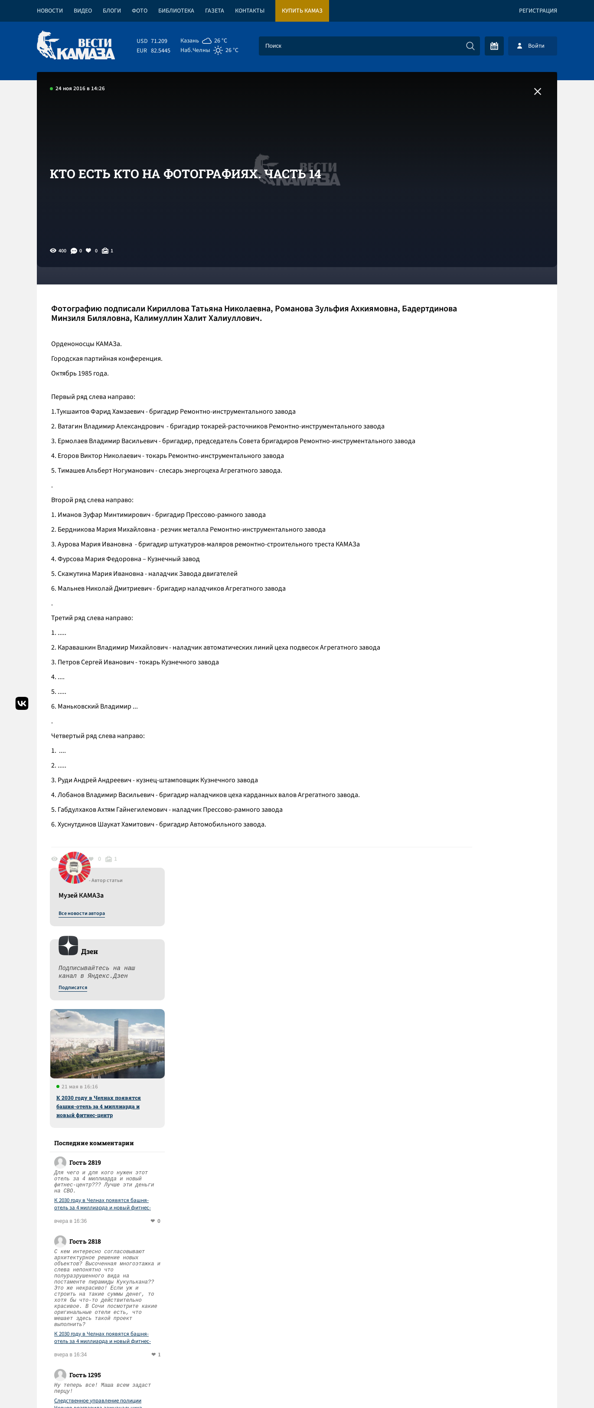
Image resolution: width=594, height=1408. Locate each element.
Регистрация (538, 11)
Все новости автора (461, 295)
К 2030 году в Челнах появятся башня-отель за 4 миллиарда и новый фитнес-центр (478, 488)
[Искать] (470, 46)
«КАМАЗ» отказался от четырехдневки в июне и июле (133, 1084)
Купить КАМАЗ (302, 11)
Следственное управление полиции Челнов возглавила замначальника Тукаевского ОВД (478, 786)
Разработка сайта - (524, 1383)
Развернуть (297, 1350)
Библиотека (176, 11)
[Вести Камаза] (76, 45)
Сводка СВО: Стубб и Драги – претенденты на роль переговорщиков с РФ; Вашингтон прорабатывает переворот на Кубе (189, 1208)
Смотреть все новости (323, 1050)
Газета (214, 11)
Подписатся (452, 369)
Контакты (249, 11)
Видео (83, 11)
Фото (139, 11)
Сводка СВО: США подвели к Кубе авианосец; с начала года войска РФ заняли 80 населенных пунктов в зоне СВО (178, 1121)
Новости (50, 11)
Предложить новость (471, 1079)
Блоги (112, 11)
